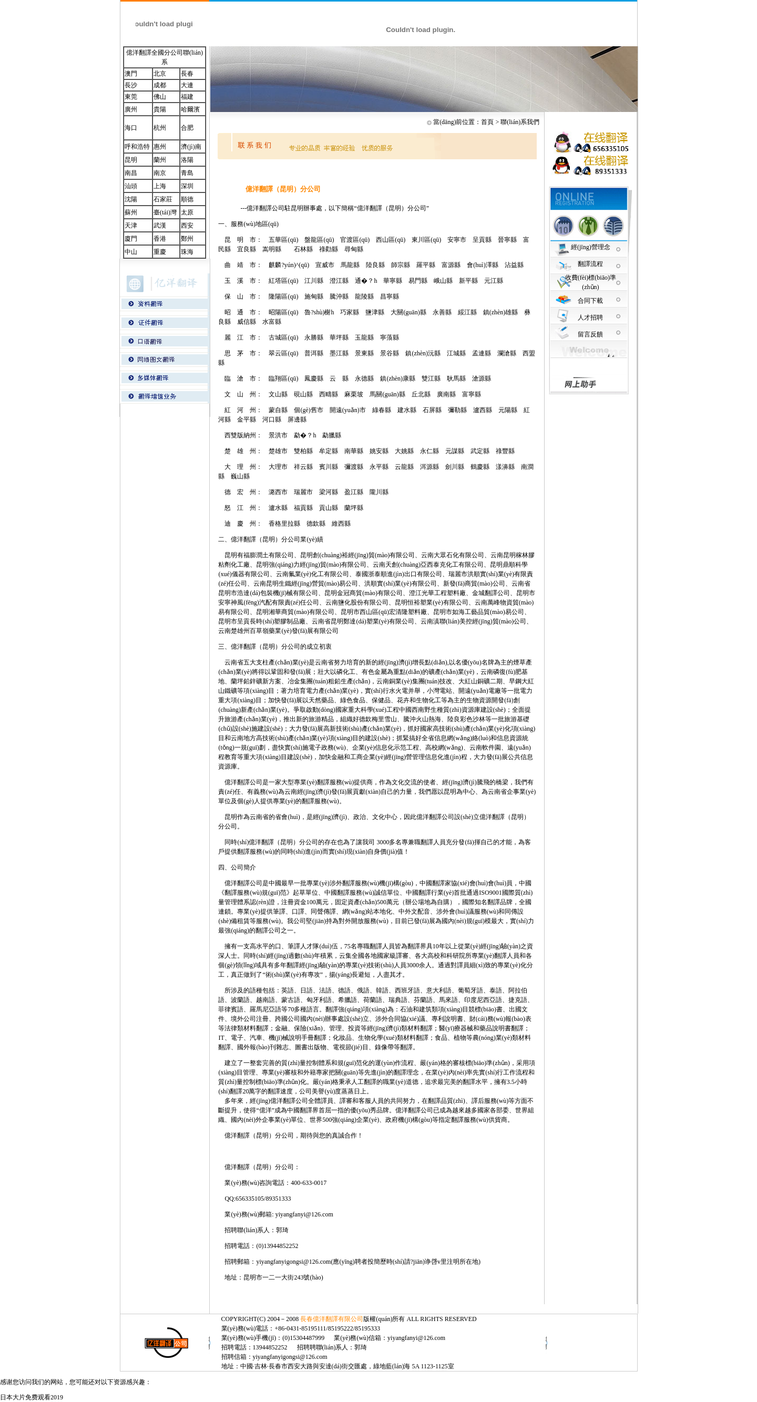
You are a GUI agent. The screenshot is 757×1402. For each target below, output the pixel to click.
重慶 (160, 251)
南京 (160, 173)
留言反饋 (590, 334)
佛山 (160, 96)
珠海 (187, 251)
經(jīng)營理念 (590, 247)
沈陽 (131, 199)
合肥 (187, 127)
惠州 (160, 146)
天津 (131, 225)
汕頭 (131, 186)
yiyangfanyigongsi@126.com (293, 1261)
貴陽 (160, 109)
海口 (131, 127)
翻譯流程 (590, 264)
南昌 (131, 173)
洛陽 (187, 159)
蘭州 (160, 159)
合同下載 (590, 300)
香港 (160, 238)
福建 (187, 96)
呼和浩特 (137, 146)
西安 (187, 225)
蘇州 (131, 212)
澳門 (131, 73)
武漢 (160, 225)
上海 (160, 186)
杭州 (160, 127)
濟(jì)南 (191, 146)
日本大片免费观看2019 (31, 1397)
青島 (187, 173)
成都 (160, 85)
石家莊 (163, 199)
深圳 (187, 186)
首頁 (487, 122)
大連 (187, 85)
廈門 (131, 238)
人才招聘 (590, 317)
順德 (187, 199)
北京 (160, 73)
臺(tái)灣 (165, 212)
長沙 (131, 85)
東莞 (131, 96)
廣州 (131, 109)
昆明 (131, 159)
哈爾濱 (190, 109)
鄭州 (187, 238)
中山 (131, 251)
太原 (187, 212)
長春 (187, 73)
